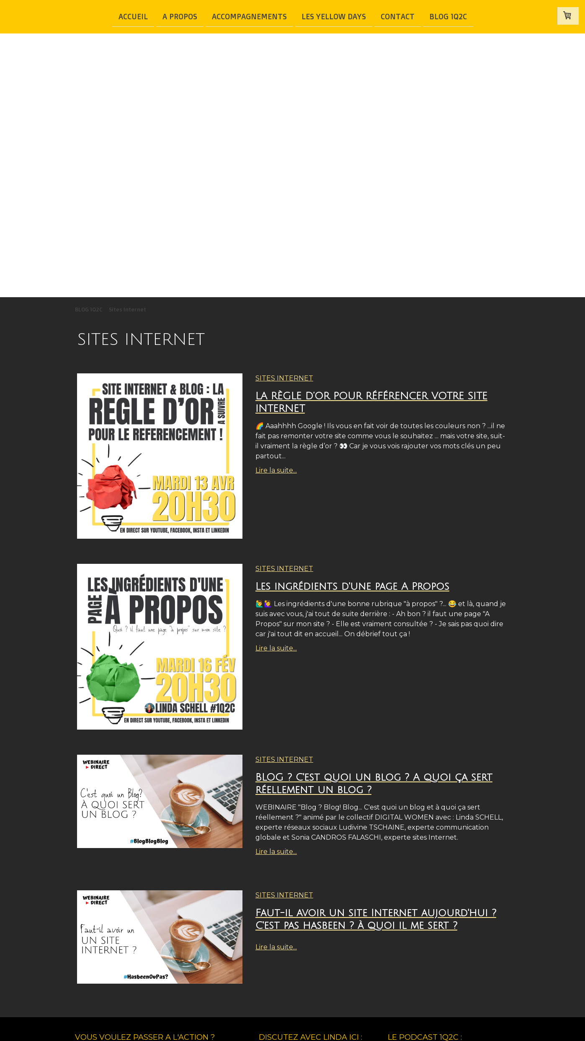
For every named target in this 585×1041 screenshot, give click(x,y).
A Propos (179, 16)
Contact (398, 16)
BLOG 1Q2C (448, 16)
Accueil (133, 16)
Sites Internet (284, 378)
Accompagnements (249, 16)
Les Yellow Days (334, 16)
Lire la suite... (276, 470)
